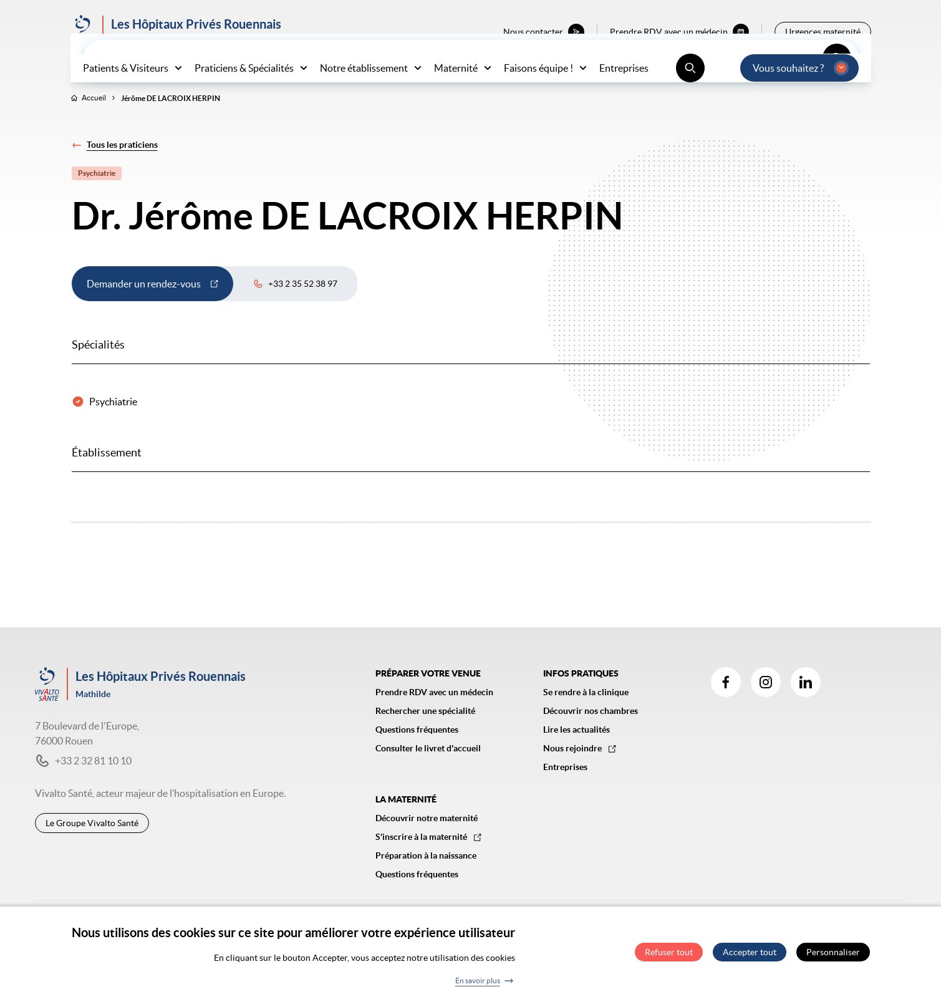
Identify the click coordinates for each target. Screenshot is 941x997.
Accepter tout (749, 956)
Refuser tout (669, 956)
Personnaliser (833, 956)
